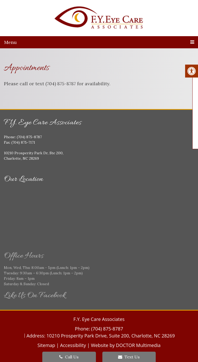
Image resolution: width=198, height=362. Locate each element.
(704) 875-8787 (107, 329)
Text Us (129, 356)
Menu (10, 42)
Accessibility (73, 345)
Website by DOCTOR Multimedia (126, 345)
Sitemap (46, 345)
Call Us (69, 356)
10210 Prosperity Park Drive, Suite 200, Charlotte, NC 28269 (110, 336)
